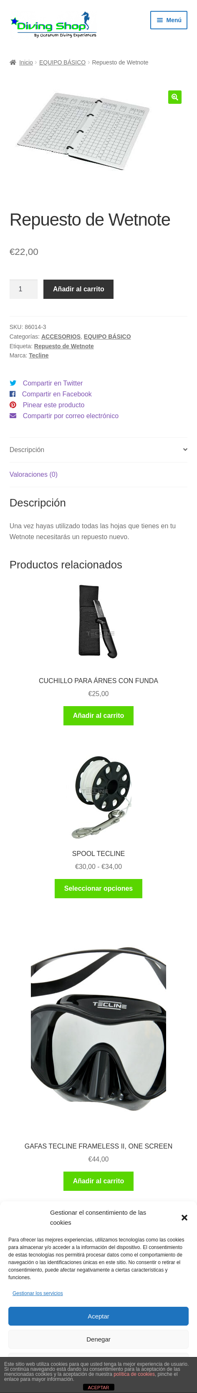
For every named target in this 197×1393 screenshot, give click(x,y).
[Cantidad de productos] (24, 289)
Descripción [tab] (27, 449)
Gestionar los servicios (38, 1293)
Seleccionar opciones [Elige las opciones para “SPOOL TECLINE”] (98, 888)
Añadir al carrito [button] (98, 715)
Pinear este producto (54, 405)
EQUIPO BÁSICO (62, 62)
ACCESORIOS (61, 336)
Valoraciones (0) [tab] (34, 474)
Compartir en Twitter (53, 383)
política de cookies (134, 1374)
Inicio (26, 62)
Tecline (38, 355)
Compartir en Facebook (57, 394)
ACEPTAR (98, 1387)
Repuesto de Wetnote (64, 346)
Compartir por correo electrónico (71, 415)
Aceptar (98, 1316)
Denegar (98, 1339)
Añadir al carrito (78, 289)
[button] (184, 1217)
